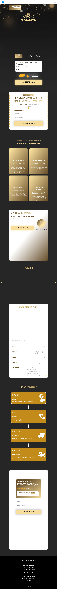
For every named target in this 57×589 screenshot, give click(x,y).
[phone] (28, 117)
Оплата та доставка (28, 576)
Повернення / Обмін (28, 578)
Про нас (28, 580)
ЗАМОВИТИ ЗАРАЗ (28, 123)
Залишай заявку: (19, 110)
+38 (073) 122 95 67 (28, 565)
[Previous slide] (1, 282)
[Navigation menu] (55, 2)
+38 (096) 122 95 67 (28, 567)
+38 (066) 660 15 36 (28, 569)
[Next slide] (55, 282)
